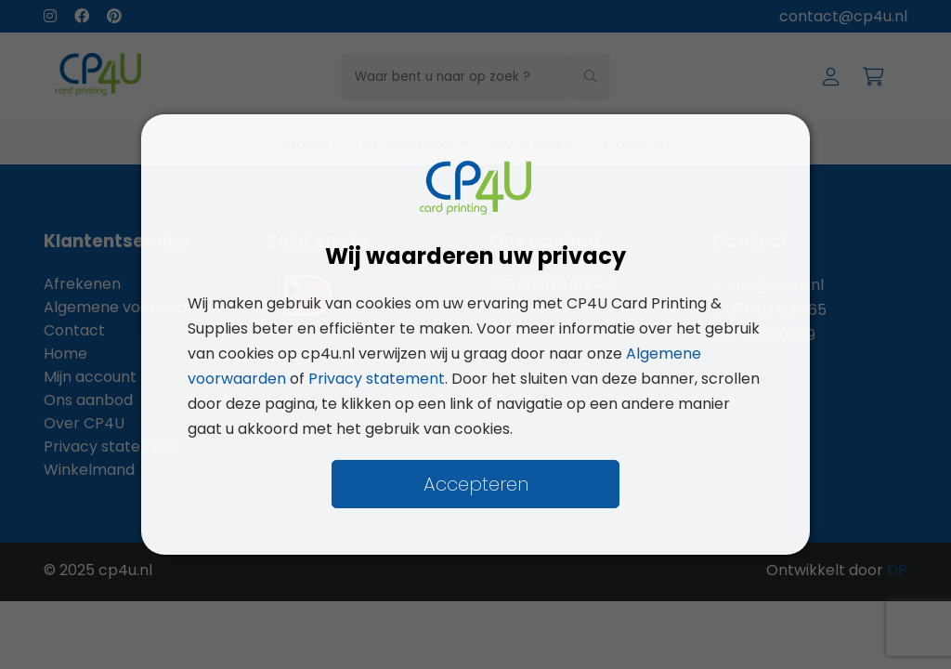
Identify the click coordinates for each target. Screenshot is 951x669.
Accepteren (475, 484)
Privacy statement (376, 378)
